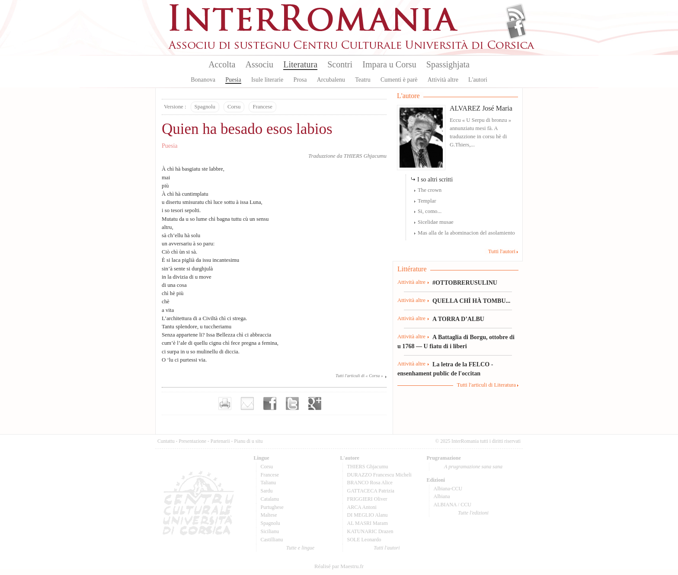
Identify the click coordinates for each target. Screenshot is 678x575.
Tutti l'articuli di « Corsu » (359, 375)
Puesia (233, 79)
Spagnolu (205, 107)
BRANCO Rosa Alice (370, 483)
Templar (427, 201)
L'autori (477, 79)
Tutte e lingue (300, 548)
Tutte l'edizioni (473, 513)
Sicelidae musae (436, 222)
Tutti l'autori (501, 251)
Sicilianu (270, 531)
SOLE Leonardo (364, 540)
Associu (259, 64)
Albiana (442, 496)
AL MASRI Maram (367, 523)
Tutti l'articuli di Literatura (486, 385)
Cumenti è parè (399, 79)
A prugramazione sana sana (473, 467)
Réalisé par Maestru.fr (339, 566)
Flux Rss (516, 14)
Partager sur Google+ (315, 403)
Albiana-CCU (448, 489)
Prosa (300, 79)
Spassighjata (448, 64)
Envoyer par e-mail (247, 403)
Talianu (268, 483)
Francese (262, 107)
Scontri (339, 64)
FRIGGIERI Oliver (367, 499)
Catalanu (270, 499)
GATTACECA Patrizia (370, 491)
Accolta (221, 64)
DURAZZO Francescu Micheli (379, 475)
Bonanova (203, 79)
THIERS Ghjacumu (365, 156)
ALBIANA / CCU (452, 505)
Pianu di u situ (248, 441)
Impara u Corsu (389, 64)
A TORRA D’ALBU (458, 318)
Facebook (516, 28)
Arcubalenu (331, 79)
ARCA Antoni (362, 507)
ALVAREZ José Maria (481, 108)
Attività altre (443, 79)
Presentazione (192, 441)
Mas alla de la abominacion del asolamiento (466, 233)
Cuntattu (166, 441)
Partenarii (220, 441)
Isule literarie (267, 79)
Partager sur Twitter (292, 403)
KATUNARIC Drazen (370, 531)
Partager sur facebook (270, 403)
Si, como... (429, 211)
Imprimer (225, 403)
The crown (429, 190)
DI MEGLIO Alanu (367, 515)
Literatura (300, 64)
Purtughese (272, 507)
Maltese (269, 515)
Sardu (267, 491)
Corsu (234, 107)
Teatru (363, 79)
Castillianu (272, 540)
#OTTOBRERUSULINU (464, 282)
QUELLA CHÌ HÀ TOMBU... (471, 300)
